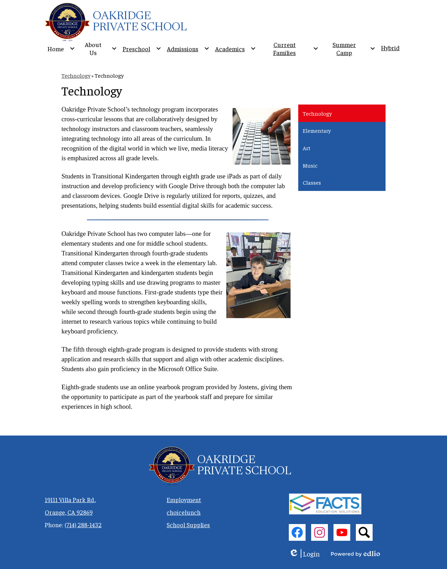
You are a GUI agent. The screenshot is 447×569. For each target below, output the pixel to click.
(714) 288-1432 (83, 525)
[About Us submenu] (99, 48)
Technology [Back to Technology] (75, 75)
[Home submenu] (61, 48)
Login (304, 553)
